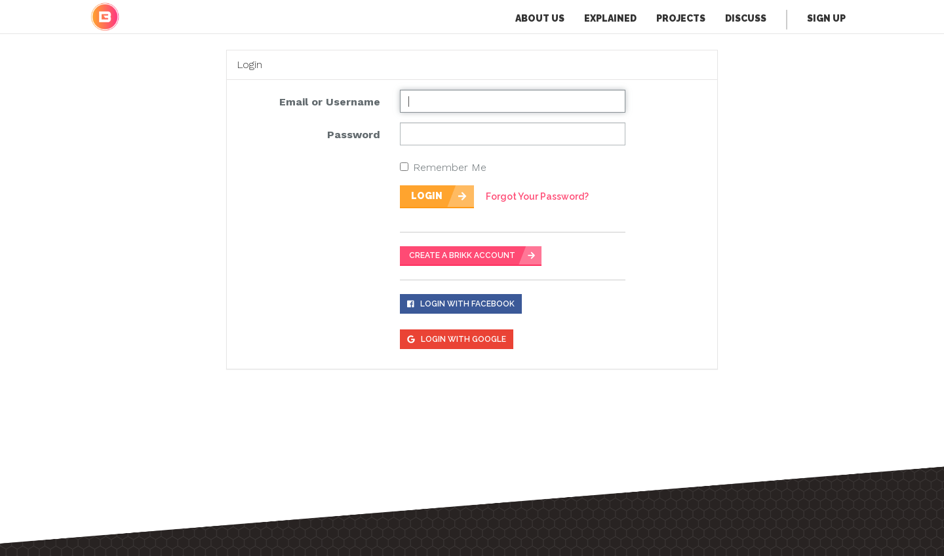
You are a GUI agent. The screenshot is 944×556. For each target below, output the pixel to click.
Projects (680, 18)
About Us (539, 18)
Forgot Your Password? (537, 196)
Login (426, 196)
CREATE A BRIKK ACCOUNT (462, 255)
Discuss (745, 18)
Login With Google (456, 339)
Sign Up (826, 18)
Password (353, 134)
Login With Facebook (461, 303)
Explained (610, 18)
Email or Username (329, 102)
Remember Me (443, 167)
